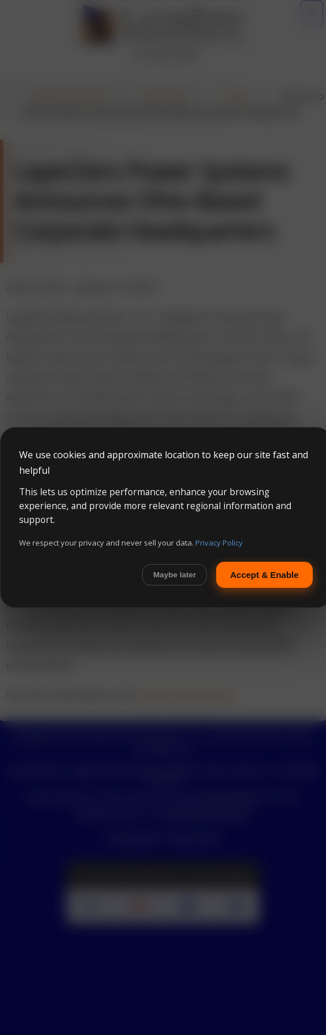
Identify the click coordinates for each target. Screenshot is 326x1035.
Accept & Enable (264, 575)
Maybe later (174, 574)
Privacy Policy (219, 542)
